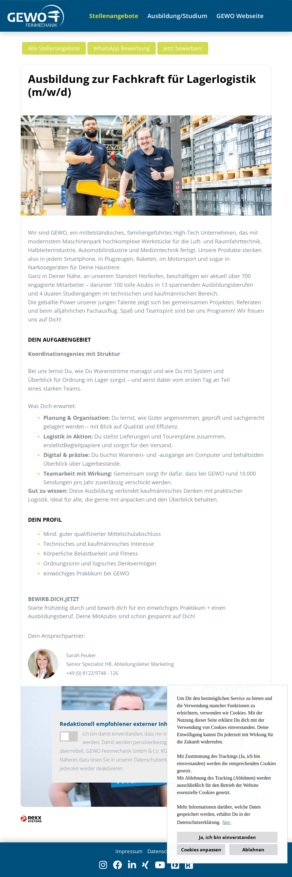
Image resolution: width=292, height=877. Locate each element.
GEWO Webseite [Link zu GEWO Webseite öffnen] (240, 16)
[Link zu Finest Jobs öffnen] (175, 865)
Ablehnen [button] (253, 850)
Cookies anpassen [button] (201, 850)
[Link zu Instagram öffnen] (103, 865)
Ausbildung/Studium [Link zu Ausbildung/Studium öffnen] (177, 16)
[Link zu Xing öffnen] (145, 865)
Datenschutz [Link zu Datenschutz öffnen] (162, 851)
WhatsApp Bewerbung (121, 48)
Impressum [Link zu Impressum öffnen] (129, 851)
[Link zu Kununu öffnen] (189, 865)
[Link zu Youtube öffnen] (160, 865)
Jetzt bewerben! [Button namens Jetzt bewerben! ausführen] (182, 48)
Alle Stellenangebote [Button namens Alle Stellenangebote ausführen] (54, 48)
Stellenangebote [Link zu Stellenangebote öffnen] (113, 16)
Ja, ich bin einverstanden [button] (227, 837)
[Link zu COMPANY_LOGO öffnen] (36, 16)
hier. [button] (227, 822)
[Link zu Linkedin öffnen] (132, 865)
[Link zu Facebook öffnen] (117, 865)
